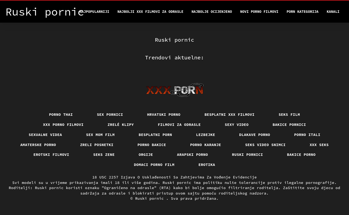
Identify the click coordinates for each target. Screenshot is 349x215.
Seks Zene (104, 154)
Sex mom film (100, 134)
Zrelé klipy (121, 124)
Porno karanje (205, 144)
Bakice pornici (289, 124)
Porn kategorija (302, 11)
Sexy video (237, 124)
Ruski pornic (150, 198)
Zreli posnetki (97, 144)
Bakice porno (301, 154)
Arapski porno (192, 154)
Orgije (146, 154)
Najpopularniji (94, 11)
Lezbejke (205, 134)
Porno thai (61, 114)
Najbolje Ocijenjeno (212, 11)
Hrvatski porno (163, 114)
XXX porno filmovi (63, 124)
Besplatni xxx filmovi (229, 114)
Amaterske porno (38, 144)
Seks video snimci (265, 144)
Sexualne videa (45, 134)
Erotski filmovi (51, 154)
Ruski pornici (247, 154)
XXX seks (319, 144)
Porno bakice (151, 144)
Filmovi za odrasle (179, 124)
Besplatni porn (155, 134)
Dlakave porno (254, 134)
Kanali (333, 11)
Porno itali (307, 134)
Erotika (206, 164)
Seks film (289, 114)
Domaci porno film (154, 164)
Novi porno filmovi (259, 11)
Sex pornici (110, 114)
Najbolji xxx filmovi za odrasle (150, 11)
